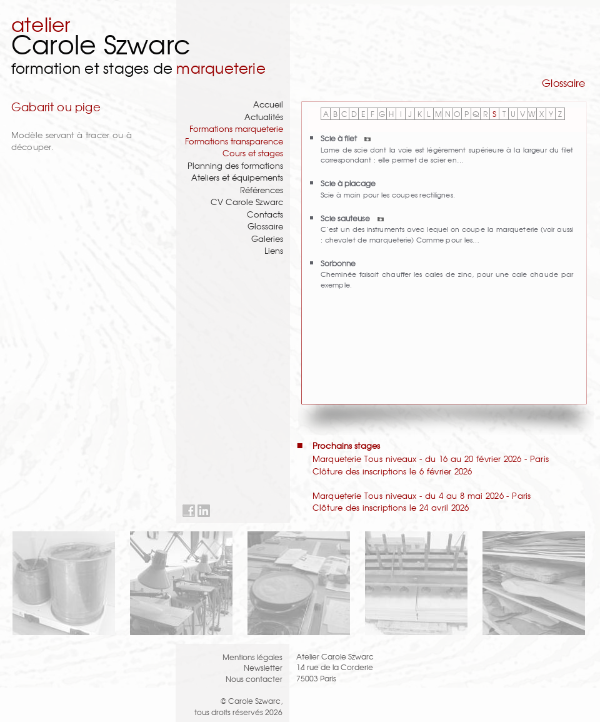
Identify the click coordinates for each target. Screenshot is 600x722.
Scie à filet (346, 138)
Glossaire (265, 226)
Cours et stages (252, 153)
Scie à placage (348, 183)
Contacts (265, 214)
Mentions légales (252, 656)
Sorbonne (338, 263)
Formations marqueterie (236, 128)
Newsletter (263, 667)
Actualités (263, 117)
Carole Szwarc (101, 43)
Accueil (268, 104)
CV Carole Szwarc (247, 202)
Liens (273, 250)
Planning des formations (235, 165)
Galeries (267, 238)
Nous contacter (254, 678)
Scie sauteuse (352, 218)
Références (261, 190)
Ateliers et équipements (237, 177)
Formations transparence (234, 141)
